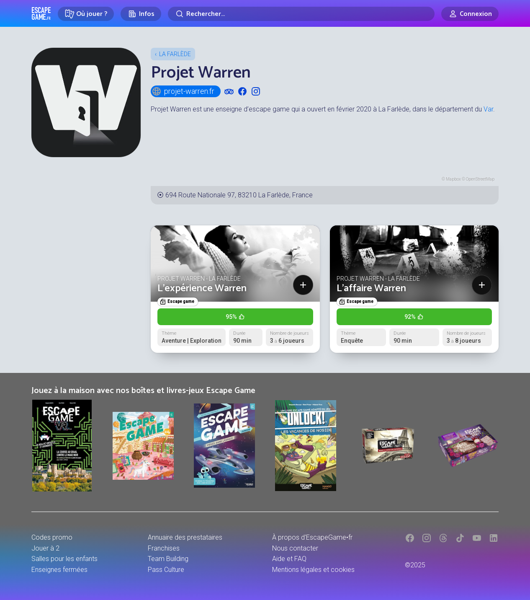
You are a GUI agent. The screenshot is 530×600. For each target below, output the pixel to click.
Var (488, 109)
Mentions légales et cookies (313, 570)
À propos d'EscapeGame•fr (312, 537)
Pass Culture (166, 570)
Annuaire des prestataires (185, 537)
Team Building (168, 559)
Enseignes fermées (59, 570)
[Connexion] (470, 14)
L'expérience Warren (202, 288)
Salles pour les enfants (64, 559)
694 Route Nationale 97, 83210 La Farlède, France (239, 195)
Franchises (164, 548)
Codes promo (51, 537)
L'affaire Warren (371, 288)
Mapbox (453, 179)
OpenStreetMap (480, 179)
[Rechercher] (301, 14)
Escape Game (41, 13)
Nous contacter (295, 548)
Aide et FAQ (289, 559)
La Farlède (175, 54)
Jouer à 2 (45, 548)
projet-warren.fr (183, 91)
